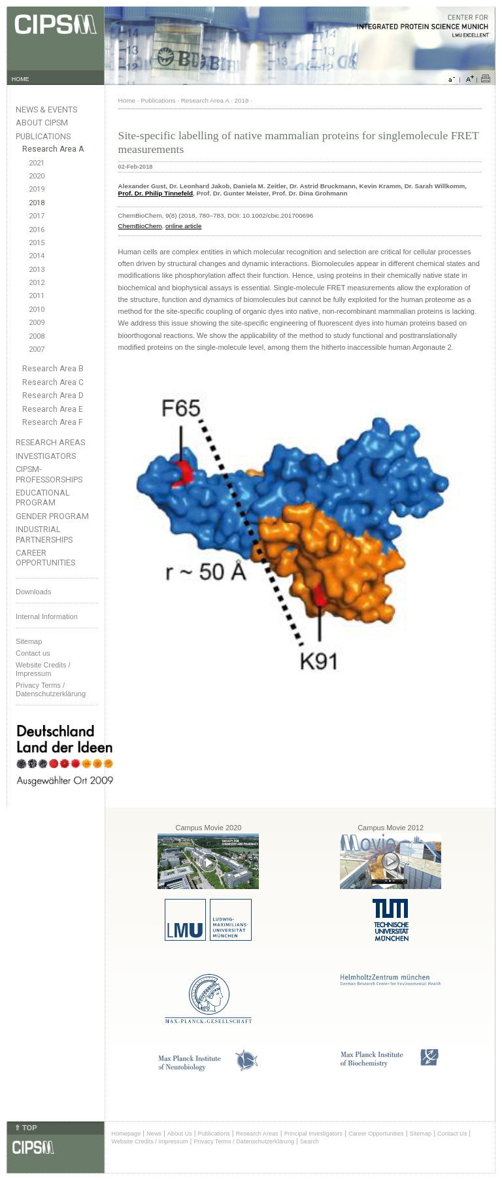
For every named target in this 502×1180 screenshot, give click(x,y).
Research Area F (52, 422)
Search (309, 1141)
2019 (36, 189)
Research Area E (52, 409)
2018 (36, 203)
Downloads (33, 592)
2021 (36, 163)
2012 (36, 282)
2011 (36, 296)
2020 (36, 176)
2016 (36, 230)
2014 (36, 256)
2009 (36, 322)
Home (126, 100)
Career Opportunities (45, 557)
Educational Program (43, 497)
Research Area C (53, 382)
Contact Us (452, 1133)
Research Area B (53, 368)
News (153, 1133)
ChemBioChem (140, 225)
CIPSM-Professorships (49, 474)
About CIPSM (42, 122)
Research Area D (53, 395)
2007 (36, 349)
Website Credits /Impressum (43, 669)
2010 (36, 309)
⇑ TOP (25, 1128)
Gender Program (52, 516)
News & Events (46, 109)
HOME (20, 79)
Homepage (126, 1133)
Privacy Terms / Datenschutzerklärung (51, 689)
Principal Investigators (313, 1133)
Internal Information (47, 616)
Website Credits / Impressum (150, 1141)
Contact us (33, 653)
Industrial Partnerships (44, 534)
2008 (36, 336)
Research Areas (50, 442)
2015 (36, 243)
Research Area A (53, 149)
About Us (179, 1133)
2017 (36, 216)
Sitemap (29, 641)
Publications (43, 136)
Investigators (46, 456)
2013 (36, 269)
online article (183, 225)
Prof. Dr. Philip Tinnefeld (155, 193)
